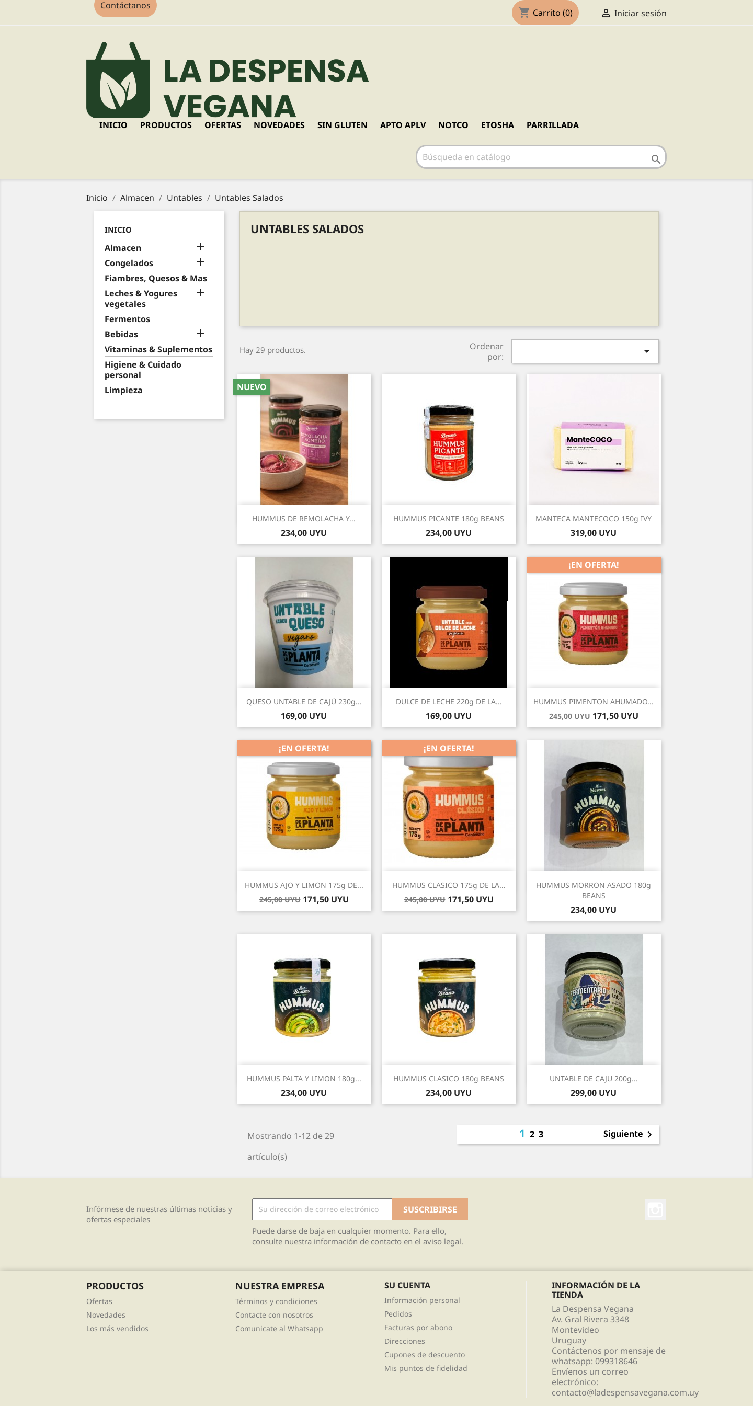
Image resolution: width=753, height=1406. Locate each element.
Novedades (106, 1315)
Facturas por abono (418, 1327)
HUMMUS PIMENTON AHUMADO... (593, 701)
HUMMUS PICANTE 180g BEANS (448, 518)
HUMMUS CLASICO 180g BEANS (448, 1078)
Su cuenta (407, 1285)
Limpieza (124, 390)
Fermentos (127, 319)
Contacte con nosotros (274, 1315)
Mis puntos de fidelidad (425, 1368)
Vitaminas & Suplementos (158, 349)
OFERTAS (222, 125)
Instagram (655, 1209)
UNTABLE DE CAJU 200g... (594, 1078)
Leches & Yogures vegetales (141, 299)
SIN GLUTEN (342, 125)
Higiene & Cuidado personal (143, 370)
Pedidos (398, 1314)
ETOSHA (497, 125)
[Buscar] (541, 157)
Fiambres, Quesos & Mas (156, 278)
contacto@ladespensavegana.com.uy (625, 1392)
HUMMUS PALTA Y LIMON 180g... (304, 1078)
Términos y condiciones (276, 1301)
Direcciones (404, 1341)
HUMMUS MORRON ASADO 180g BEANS (593, 890)
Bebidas (121, 334)
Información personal (422, 1300)
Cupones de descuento (424, 1354)
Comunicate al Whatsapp (279, 1328)
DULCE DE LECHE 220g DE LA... (449, 701)
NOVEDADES (279, 125)
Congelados (129, 263)
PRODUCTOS (166, 125)
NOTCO (453, 125)
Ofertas (99, 1301)
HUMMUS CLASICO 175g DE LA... (449, 885)
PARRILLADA (553, 125)
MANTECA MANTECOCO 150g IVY (593, 518)
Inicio (113, 125)
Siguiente (629, 1134)
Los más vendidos (117, 1328)
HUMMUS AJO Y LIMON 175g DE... (304, 885)
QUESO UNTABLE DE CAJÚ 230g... (304, 701)
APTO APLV (403, 125)
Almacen (123, 248)
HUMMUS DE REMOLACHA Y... (304, 518)
